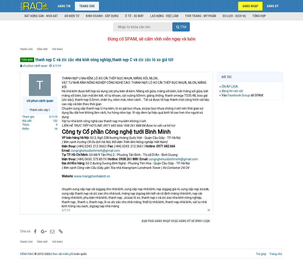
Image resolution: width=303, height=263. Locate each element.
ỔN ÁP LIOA (230, 86)
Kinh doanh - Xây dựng (102, 16)
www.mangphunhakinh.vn (92, 176)
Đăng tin (64, 6)
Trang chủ (87, 6)
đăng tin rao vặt (232, 91)
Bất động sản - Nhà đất (41, 16)
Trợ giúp (261, 254)
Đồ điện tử (72, 16)
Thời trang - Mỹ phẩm (200, 16)
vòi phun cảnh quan (35, 65)
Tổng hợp (259, 16)
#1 (208, 210)
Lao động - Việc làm (164, 16)
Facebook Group (239, 95)
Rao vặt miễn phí (63, 254)
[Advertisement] (250, 169)
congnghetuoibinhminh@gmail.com (95, 150)
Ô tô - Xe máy (134, 16)
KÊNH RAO (27, 254)
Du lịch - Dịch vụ (234, 16)
